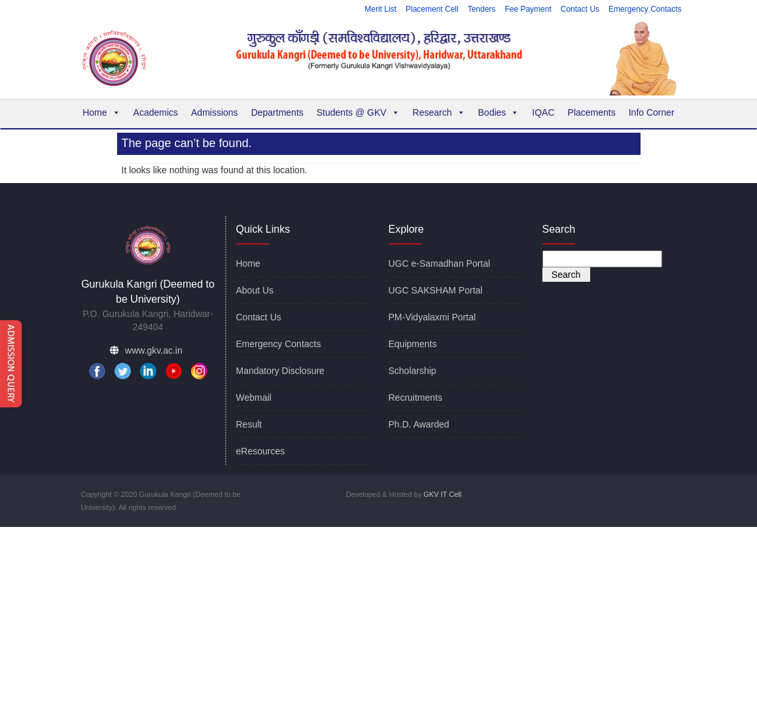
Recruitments (415, 397)
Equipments (413, 344)
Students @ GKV (358, 112)
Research (439, 112)
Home (101, 112)
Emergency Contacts (644, 9)
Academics (155, 112)
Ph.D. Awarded (419, 424)
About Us (255, 290)
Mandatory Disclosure (280, 370)
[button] (115, 112)
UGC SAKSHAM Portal (436, 290)
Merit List (380, 9)
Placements (592, 112)
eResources (260, 451)
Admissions (214, 112)
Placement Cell (432, 9)
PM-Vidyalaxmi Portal (432, 317)
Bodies (498, 112)
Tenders (482, 9)
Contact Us (580, 9)
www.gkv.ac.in (154, 350)
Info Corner (652, 112)
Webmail (254, 397)
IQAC (543, 112)
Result (249, 424)
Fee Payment (527, 9)
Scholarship (412, 370)
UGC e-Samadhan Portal (440, 263)
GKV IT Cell (442, 494)
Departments (277, 112)
